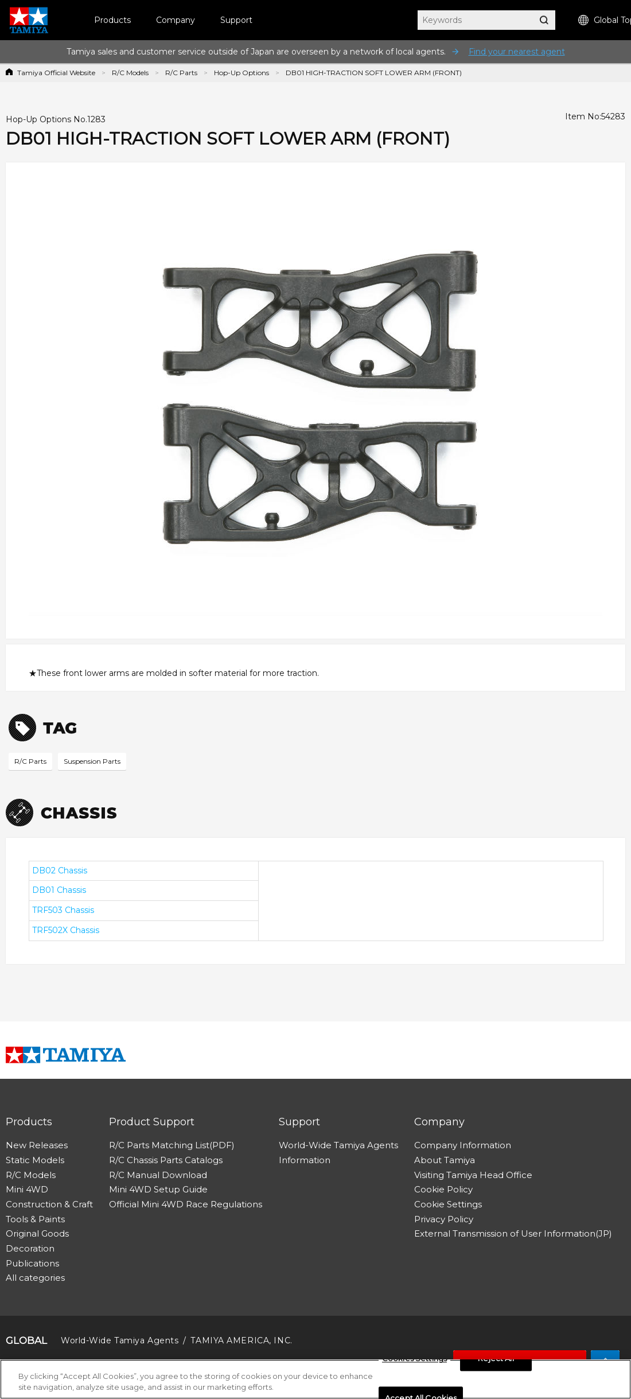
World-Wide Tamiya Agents (338, 1145)
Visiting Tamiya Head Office (473, 1174)
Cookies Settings (414, 1358)
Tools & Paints (35, 1219)
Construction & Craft (49, 1204)
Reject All (495, 1358)
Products (112, 20)
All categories (35, 1277)
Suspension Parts (92, 761)
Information (304, 1160)
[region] (315, 1379)
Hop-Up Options (241, 72)
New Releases (37, 1145)
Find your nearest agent (517, 51)
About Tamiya (444, 1160)
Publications (32, 1263)
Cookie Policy (443, 1189)
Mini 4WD (27, 1189)
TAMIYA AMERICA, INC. (241, 1340)
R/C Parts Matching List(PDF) (172, 1145)
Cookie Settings (448, 1204)
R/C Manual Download (158, 1174)
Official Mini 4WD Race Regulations (185, 1204)
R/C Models (130, 72)
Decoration (30, 1248)
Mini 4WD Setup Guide (158, 1189)
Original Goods (37, 1233)
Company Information (462, 1145)
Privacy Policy (443, 1219)
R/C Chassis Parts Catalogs (166, 1160)
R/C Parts (181, 72)
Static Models (35, 1160)
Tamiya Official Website (56, 72)
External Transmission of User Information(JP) (513, 1233)
